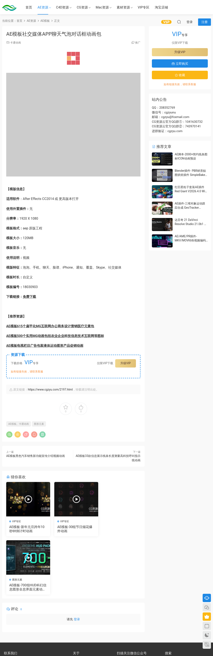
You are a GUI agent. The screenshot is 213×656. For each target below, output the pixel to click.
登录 (77, 561)
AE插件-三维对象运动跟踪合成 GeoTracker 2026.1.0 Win (190, 207)
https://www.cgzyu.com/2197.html (50, 389)
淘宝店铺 (161, 7)
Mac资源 (102, 7)
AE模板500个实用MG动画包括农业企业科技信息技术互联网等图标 (55, 336)
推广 (137, 42)
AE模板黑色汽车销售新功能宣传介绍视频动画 (35, 456)
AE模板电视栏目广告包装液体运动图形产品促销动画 (44, 346)
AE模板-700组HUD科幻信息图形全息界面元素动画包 (118, 529)
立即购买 (180, 64)
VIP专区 (144, 7)
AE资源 (43, 7)
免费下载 (29, 297)
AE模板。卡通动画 (18, 423)
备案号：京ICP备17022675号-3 (106, 645)
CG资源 (82, 7)
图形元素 (39, 423)
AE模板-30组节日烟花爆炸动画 (73, 529)
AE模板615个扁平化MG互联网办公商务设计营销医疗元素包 (50, 326)
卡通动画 (15, 42)
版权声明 (78, 608)
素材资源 (123, 7)
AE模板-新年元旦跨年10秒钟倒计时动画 (27, 529)
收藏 (180, 75)
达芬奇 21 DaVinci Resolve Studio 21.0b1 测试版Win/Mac (191, 224)
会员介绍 (78, 604)
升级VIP (125, 363)
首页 (28, 7)
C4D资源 (62, 7)
